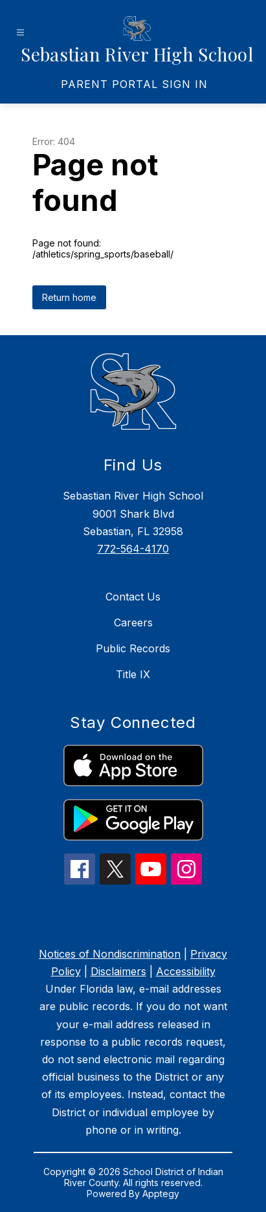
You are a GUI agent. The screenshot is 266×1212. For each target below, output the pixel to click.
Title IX (133, 674)
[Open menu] (20, 32)
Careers (133, 622)
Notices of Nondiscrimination (110, 953)
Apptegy (160, 1193)
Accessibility (186, 971)
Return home (69, 297)
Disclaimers (118, 971)
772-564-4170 (133, 548)
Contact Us (133, 596)
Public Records (133, 648)
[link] (134, 84)
